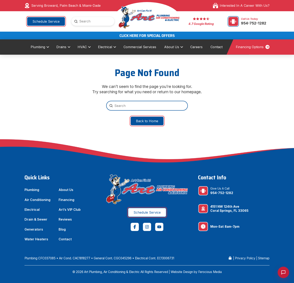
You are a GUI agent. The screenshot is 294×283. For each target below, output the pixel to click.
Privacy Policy (245, 258)
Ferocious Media (210, 272)
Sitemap (264, 258)
